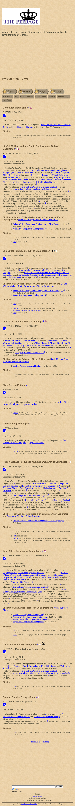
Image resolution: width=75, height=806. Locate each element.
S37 (14, 135)
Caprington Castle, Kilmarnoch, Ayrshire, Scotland (23, 573)
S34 (14, 374)
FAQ (16, 96)
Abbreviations (40, 96)
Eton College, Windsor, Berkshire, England (39, 187)
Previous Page (63, 96)
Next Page (7, 100)
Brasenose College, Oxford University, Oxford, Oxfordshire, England (40, 673)
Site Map (52, 96)
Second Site (33, 804)
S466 (15, 635)
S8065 (15, 538)
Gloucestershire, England (21, 582)
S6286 (15, 308)
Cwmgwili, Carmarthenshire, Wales (29, 352)
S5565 (15, 413)
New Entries (7, 96)
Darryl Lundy (37, 796)
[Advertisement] (37, 57)
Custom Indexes (26, 96)
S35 (14, 237)
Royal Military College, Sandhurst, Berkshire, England (34, 189)
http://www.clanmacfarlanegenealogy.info (27, 310)
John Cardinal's (25, 804)
